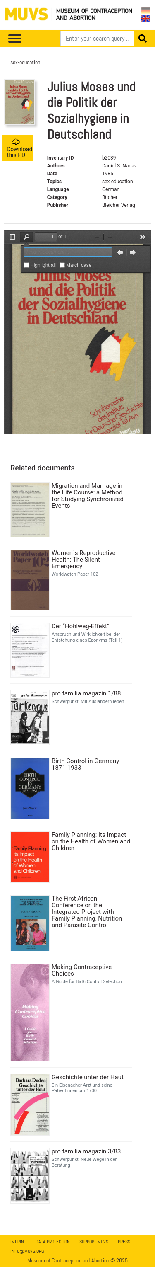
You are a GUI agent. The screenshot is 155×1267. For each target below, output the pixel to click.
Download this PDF (19, 148)
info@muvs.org (27, 1251)
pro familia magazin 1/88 (86, 693)
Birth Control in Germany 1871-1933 (85, 764)
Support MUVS (93, 1241)
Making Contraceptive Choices (82, 970)
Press (124, 1241)
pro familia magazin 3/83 (86, 1151)
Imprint (18, 1241)
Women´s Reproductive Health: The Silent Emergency (84, 559)
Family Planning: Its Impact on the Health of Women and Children (91, 841)
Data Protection (53, 1241)
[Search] (97, 38)
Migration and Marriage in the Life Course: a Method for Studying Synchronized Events (88, 495)
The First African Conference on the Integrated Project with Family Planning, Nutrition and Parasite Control (87, 911)
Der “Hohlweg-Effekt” (80, 626)
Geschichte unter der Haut (88, 1077)
